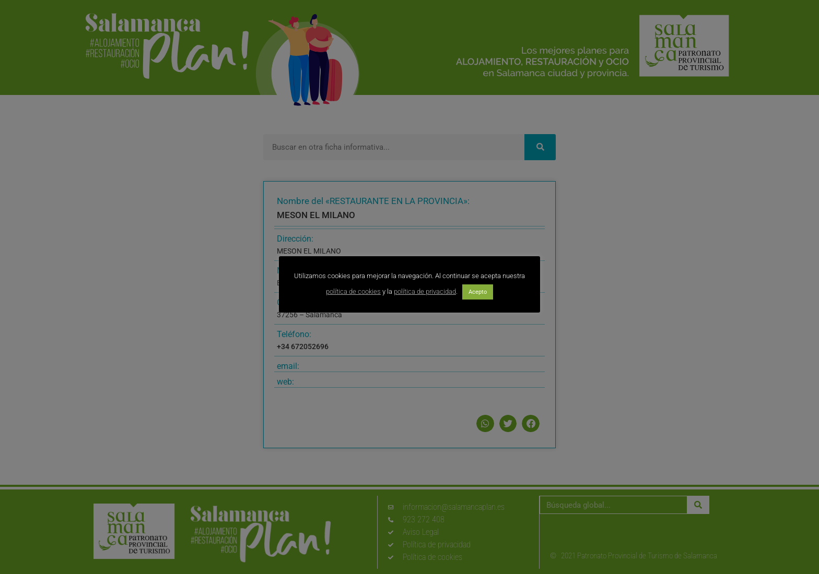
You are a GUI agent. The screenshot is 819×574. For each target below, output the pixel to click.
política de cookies (353, 291)
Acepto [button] (478, 292)
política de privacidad (425, 291)
